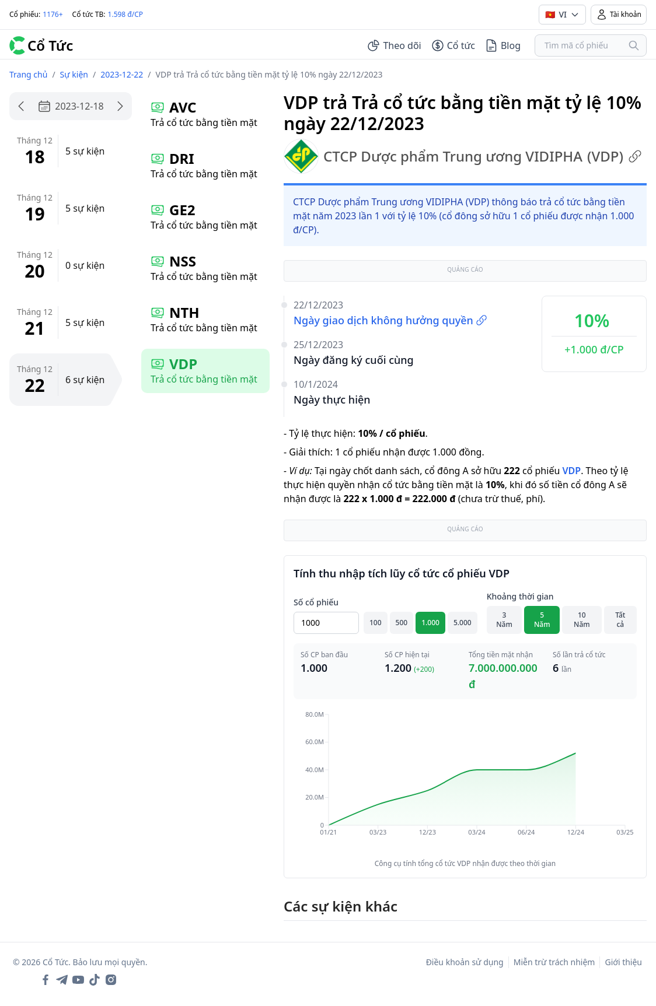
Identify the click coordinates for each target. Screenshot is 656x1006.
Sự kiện (74, 74)
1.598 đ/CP (126, 14)
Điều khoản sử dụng (465, 962)
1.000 (430, 623)
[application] (465, 781)
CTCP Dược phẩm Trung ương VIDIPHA (463, 156)
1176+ (52, 14)
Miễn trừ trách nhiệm (554, 962)
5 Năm (542, 619)
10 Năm (582, 619)
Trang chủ (28, 74)
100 (375, 623)
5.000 (462, 623)
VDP (571, 470)
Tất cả (620, 619)
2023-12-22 (121, 74)
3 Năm (504, 619)
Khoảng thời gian (520, 596)
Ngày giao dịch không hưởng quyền (390, 320)
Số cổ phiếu (316, 602)
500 (402, 623)
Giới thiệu (623, 962)
